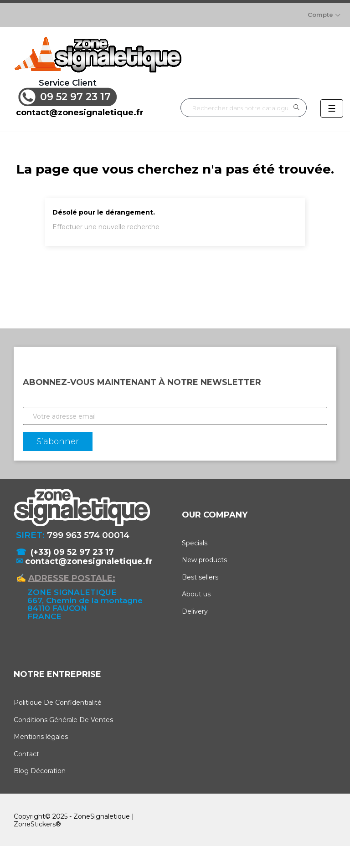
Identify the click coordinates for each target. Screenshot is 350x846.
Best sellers (200, 575)
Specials (194, 541)
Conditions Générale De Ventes (63, 718)
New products (204, 558)
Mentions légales (41, 735)
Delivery (195, 609)
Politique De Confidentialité (58, 701)
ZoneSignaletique (101, 814)
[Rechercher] (243, 106)
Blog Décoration (40, 769)
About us (196, 593)
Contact (26, 752)
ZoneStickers (35, 822)
